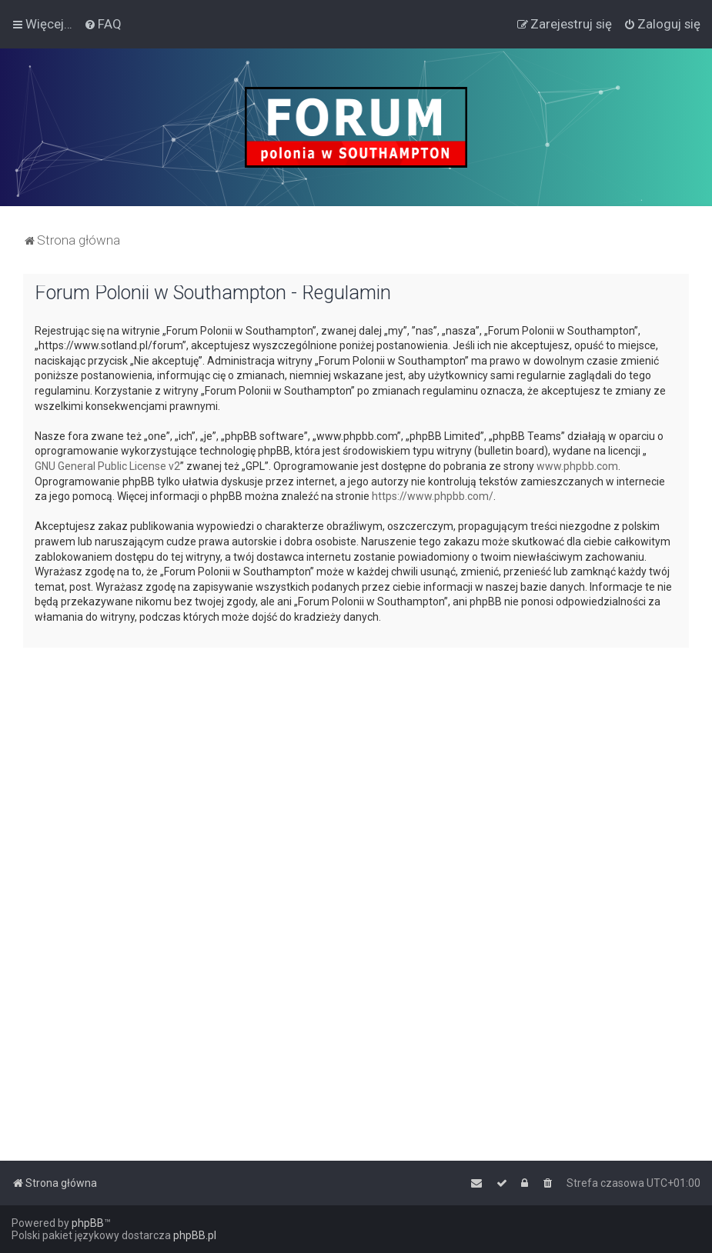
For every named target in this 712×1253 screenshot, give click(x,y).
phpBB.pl (194, 1235)
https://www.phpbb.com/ (432, 496)
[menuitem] (103, 24)
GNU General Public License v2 (107, 466)
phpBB (88, 1223)
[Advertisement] (356, 767)
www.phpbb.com (577, 466)
